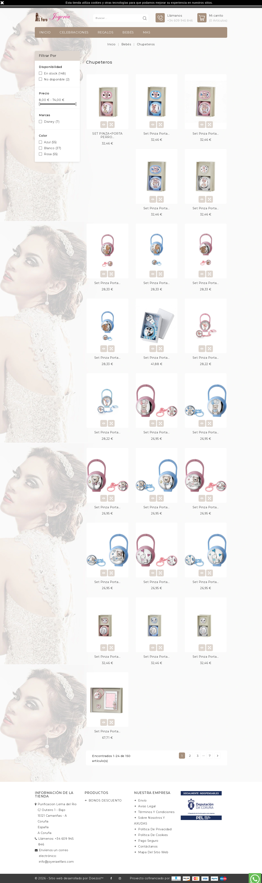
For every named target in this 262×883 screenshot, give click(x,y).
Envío (142, 800)
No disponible (57, 79)
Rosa (51, 154)
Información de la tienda (54, 794)
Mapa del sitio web (153, 852)
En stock (55, 73)
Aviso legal (147, 806)
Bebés (128, 32)
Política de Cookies (153, 835)
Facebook (111, 878)
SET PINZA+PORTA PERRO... (107, 135)
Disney (51, 122)
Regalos (106, 32)
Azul (50, 142)
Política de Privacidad (155, 829)
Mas (146, 32)
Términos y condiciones (156, 812)
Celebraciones (74, 32)
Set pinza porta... (156, 133)
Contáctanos (148, 846)
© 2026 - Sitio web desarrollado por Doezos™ (69, 878)
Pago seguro (148, 841)
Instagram (119, 878)
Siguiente (218, 756)
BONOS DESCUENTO (105, 800)
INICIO (45, 32)
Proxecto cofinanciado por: (155, 878)
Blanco (52, 148)
